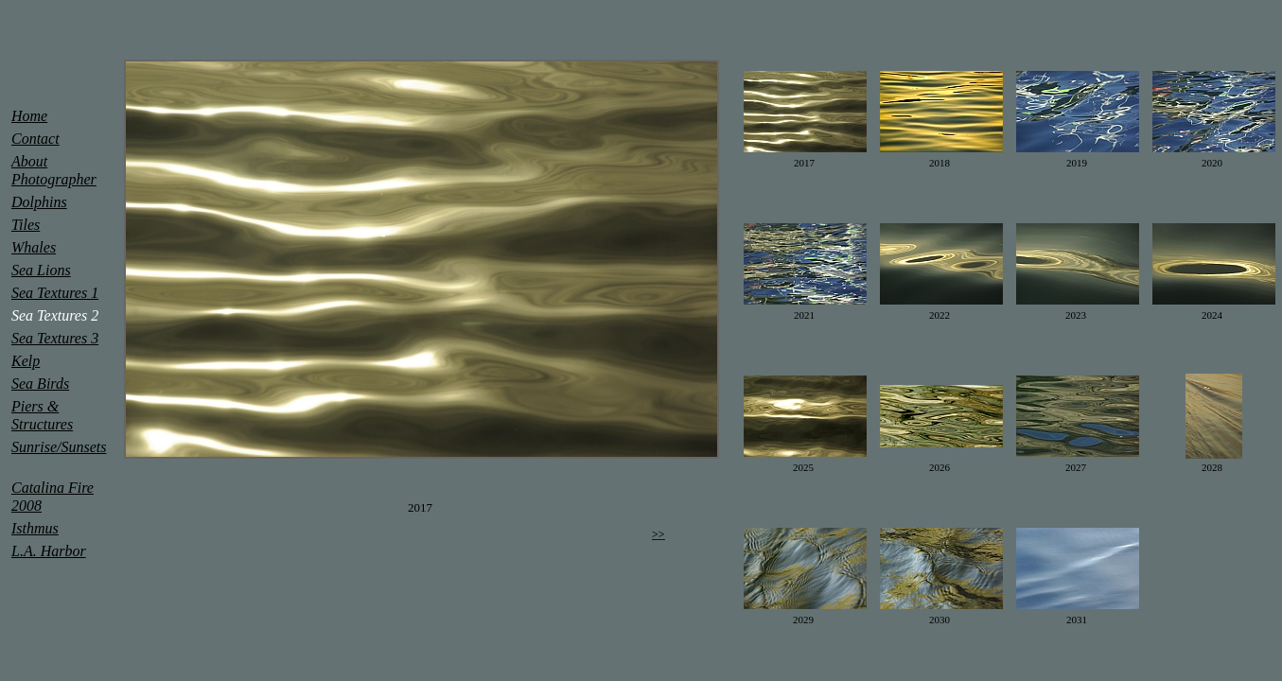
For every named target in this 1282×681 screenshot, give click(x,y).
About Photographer (54, 170)
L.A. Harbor (48, 551)
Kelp (25, 361)
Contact (35, 139)
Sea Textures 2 (54, 315)
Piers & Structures (42, 415)
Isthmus (35, 528)
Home (29, 116)
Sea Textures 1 (54, 293)
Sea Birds (40, 383)
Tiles (25, 225)
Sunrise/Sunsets (58, 447)
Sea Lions (41, 270)
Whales (33, 247)
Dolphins (39, 202)
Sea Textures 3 (54, 338)
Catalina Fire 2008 (52, 497)
